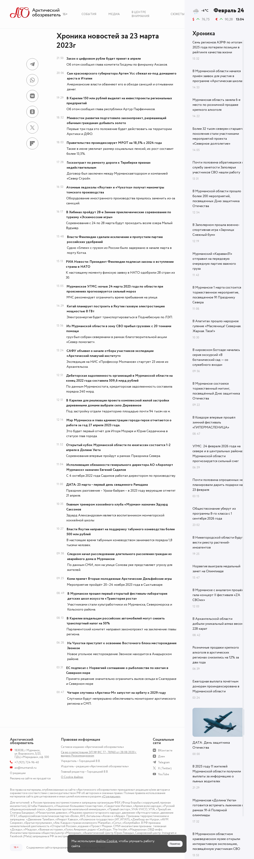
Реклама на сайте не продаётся (30, 778)
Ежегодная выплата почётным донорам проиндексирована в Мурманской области (215, 686)
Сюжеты (178, 14)
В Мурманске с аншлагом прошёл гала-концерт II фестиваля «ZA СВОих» (217, 595)
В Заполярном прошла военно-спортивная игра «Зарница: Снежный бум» (216, 230)
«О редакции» (111, 796)
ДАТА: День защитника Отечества (211, 745)
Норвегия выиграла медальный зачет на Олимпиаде (216, 569)
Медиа (114, 14)
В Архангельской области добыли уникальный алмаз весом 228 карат (217, 623)
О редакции (18, 773)
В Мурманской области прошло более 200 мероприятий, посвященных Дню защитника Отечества (216, 198)
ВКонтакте (165, 750)
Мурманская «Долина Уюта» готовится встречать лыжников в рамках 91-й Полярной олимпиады (217, 808)
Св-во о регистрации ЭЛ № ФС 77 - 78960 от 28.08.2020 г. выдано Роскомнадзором (99, 754)
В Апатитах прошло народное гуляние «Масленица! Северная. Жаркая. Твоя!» (216, 326)
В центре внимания (140, 14)
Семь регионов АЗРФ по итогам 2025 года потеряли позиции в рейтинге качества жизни (217, 47)
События (89, 14)
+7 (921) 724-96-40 (26, 762)
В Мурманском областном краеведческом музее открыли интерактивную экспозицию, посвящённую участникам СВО (216, 841)
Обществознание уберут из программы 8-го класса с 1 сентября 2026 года (214, 513)
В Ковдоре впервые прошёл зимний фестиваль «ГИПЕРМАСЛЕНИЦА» (213, 422)
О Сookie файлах (72, 777)
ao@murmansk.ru (25, 767)
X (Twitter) (165, 768)
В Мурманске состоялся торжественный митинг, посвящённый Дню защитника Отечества (216, 391)
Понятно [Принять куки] (175, 843)
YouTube (163, 774)
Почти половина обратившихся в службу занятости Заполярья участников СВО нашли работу (218, 167)
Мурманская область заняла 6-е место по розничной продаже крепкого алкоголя (216, 104)
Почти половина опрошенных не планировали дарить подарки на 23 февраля (217, 485)
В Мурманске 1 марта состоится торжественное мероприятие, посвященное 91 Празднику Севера (216, 295)
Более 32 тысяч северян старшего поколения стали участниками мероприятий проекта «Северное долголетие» (218, 136)
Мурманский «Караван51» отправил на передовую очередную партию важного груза (214, 261)
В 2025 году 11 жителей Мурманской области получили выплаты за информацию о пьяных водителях (216, 774)
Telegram (164, 762)
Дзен (161, 756)
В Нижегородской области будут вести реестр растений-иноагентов (217, 542)
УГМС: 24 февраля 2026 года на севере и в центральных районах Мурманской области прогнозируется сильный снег (218, 453)
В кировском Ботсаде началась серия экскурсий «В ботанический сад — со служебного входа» (216, 357)
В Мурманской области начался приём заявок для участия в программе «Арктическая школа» (218, 76)
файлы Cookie (106, 841)
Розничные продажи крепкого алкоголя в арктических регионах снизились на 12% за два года (215, 655)
